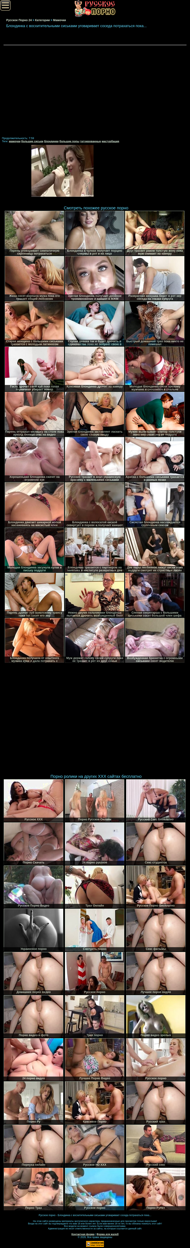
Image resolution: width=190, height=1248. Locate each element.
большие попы (69, 141)
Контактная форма (82, 1234)
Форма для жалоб (107, 1234)
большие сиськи (32, 141)
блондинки (51, 141)
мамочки (15, 141)
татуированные (90, 141)
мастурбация (110, 141)
